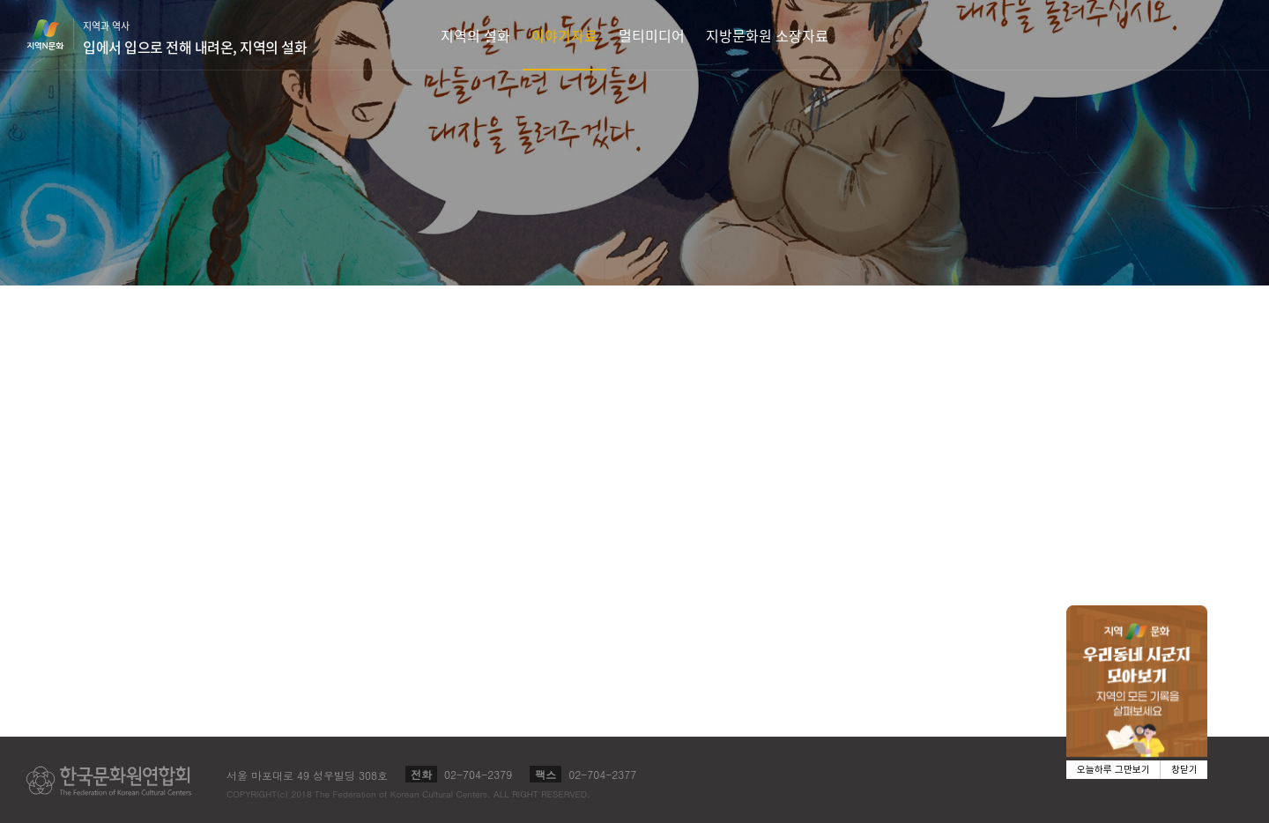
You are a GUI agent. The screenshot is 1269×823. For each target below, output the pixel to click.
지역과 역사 (195, 38)
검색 (1230, 35)
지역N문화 (54, 34)
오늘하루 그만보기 (1113, 769)
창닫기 (1184, 769)
